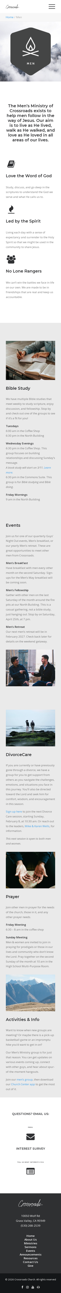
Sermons (30, 1247)
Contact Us (30, 1262)
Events (30, 1251)
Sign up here (14, 811)
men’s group (25, 1079)
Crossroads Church (24, 1279)
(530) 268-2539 (30, 1225)
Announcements (30, 1254)
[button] (30, 1139)
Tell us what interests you (30, 1162)
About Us (30, 1239)
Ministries (30, 1243)
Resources (31, 1258)
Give (30, 1266)
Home (10, 17)
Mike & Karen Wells (37, 826)
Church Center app (23, 1084)
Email (30, 1127)
